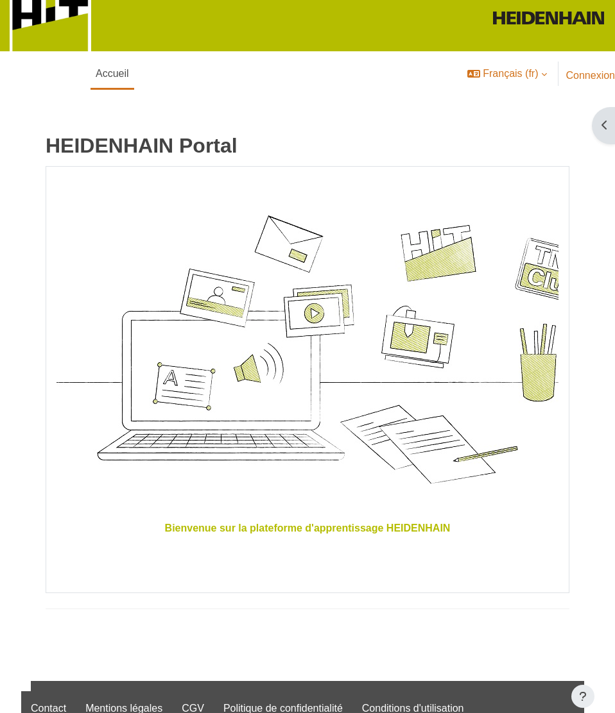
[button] (507, 74)
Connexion (591, 75)
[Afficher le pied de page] (582, 696)
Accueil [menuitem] (112, 73)
